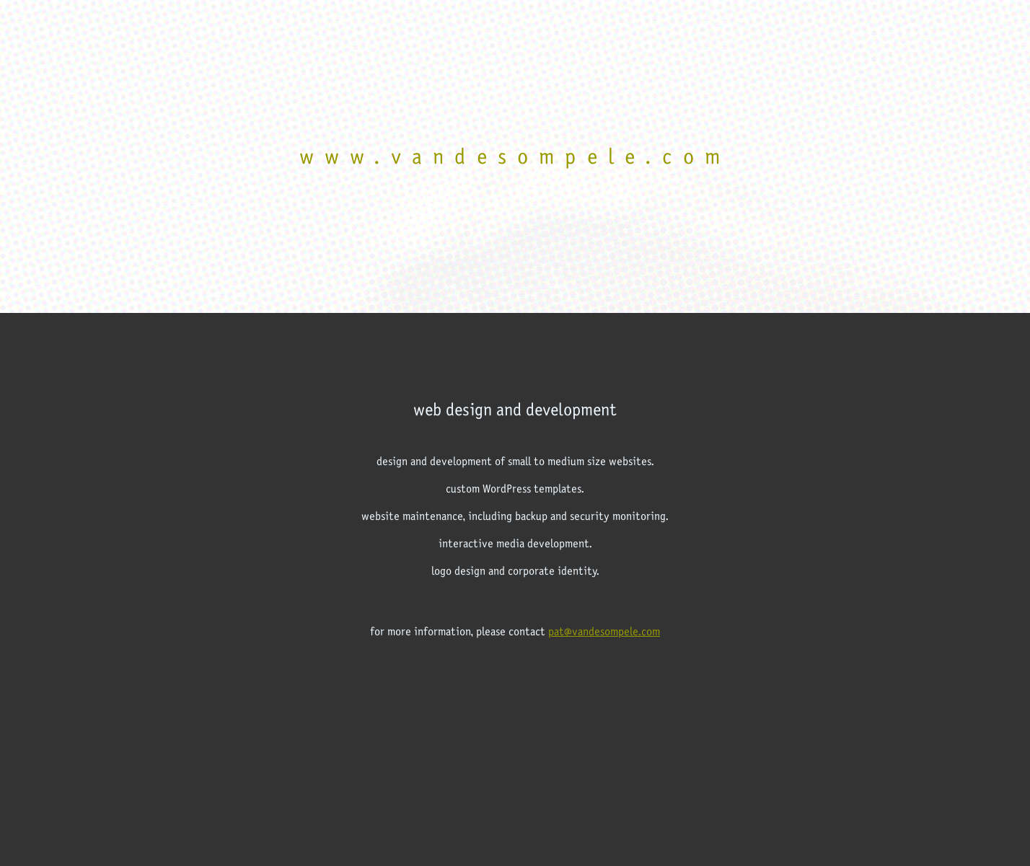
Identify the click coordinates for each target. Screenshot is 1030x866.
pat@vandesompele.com (604, 631)
